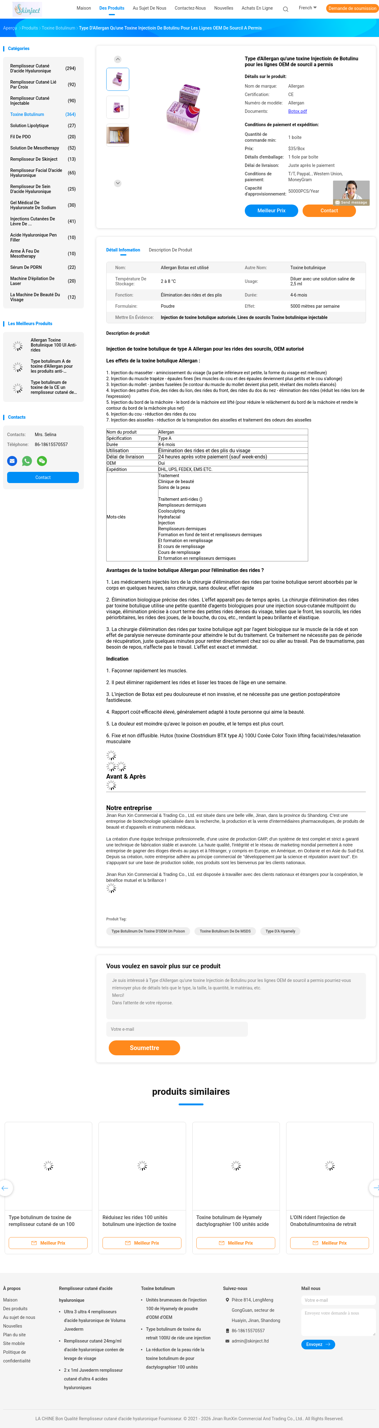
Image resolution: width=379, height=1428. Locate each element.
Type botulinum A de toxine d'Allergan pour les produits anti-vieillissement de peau (52, 366)
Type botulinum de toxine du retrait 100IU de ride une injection (178, 1333)
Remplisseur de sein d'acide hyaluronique (43, 189)
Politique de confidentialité (16, 1356)
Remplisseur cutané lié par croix (43, 85)
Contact (43, 477)
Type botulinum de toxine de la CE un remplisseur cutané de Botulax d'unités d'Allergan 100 (52, 387)
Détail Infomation (123, 249)
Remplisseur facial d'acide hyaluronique (43, 173)
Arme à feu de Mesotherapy (43, 254)
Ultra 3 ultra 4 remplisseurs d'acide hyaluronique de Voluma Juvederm (95, 1320)
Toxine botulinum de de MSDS (225, 931)
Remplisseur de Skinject (43, 159)
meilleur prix (271, 211)
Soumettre (144, 1048)
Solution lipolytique (43, 125)
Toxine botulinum (43, 114)
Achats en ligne (257, 8)
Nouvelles (12, 1326)
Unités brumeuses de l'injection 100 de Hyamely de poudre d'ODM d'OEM (176, 1308)
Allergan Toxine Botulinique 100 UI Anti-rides (54, 345)
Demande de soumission (353, 8)
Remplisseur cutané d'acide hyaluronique (43, 68)
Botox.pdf (297, 111)
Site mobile (14, 1343)
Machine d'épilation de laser (43, 281)
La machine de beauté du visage (43, 297)
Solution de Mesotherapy (43, 148)
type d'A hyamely (280, 931)
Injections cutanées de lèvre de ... (43, 221)
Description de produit (170, 249)
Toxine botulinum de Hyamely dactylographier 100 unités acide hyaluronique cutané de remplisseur (236, 1224)
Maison (10, 1299)
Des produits (15, 1308)
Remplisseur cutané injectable (43, 101)
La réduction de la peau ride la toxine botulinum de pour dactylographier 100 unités (175, 1358)
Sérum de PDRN (43, 267)
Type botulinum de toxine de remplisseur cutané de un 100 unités (42, 1224)
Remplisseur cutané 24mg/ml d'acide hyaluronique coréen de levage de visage (94, 1349)
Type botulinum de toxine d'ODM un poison (148, 931)
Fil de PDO (43, 137)
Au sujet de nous (19, 1317)
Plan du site (14, 1334)
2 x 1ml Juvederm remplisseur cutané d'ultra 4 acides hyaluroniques (93, 1379)
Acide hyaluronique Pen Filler (43, 237)
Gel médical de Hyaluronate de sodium (43, 205)
